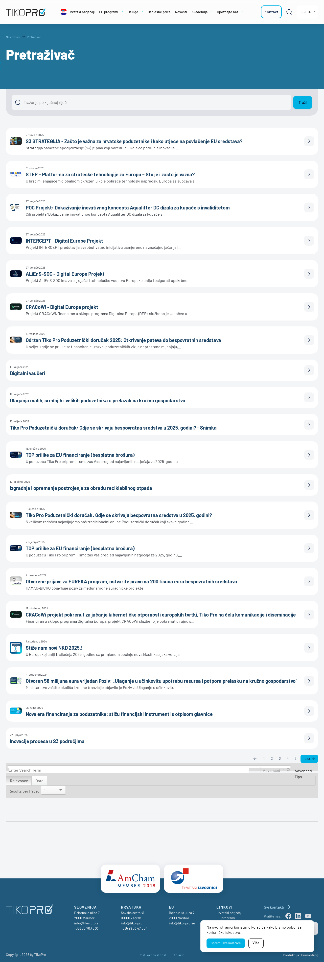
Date (39, 781)
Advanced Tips (303, 774)
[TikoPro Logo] (26, 12)
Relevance (19, 781)
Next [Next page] (307, 759)
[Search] (129, 770)
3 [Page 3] (279, 759)
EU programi (225, 916)
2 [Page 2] (272, 759)
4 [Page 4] (287, 759)
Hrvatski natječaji (229, 911)
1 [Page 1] (263, 759)
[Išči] (151, 102)
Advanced (271, 770)
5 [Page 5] (295, 759)
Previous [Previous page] (255, 759)
